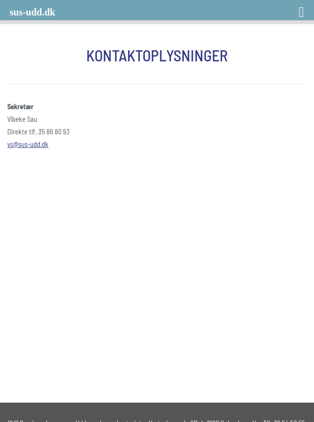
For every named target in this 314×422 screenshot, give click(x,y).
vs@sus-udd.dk (27, 144)
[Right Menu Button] (288, 8)
